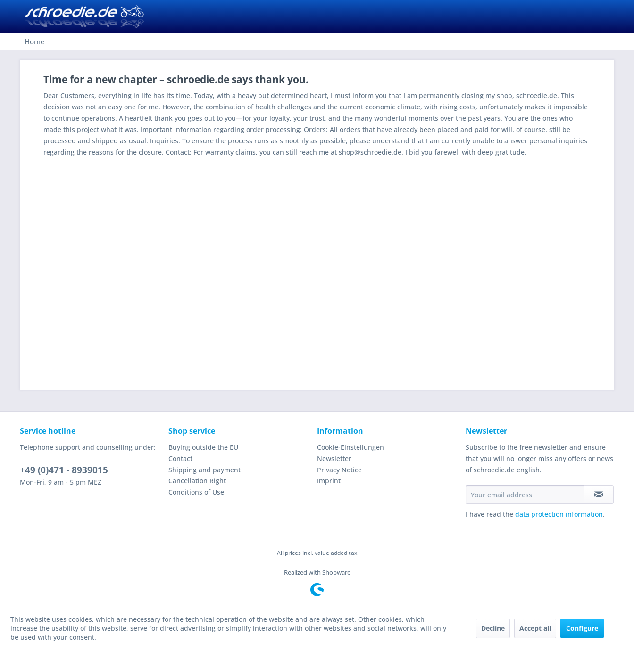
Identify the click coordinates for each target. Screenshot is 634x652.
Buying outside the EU (203, 447)
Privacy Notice (339, 469)
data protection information (559, 514)
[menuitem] (35, 41)
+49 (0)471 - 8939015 (64, 470)
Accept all (535, 628)
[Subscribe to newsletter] (599, 494)
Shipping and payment (204, 469)
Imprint (329, 480)
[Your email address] (525, 494)
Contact (180, 458)
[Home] (35, 41)
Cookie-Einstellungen (350, 447)
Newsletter (334, 458)
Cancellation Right (197, 480)
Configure (582, 628)
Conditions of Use (196, 491)
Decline (493, 628)
